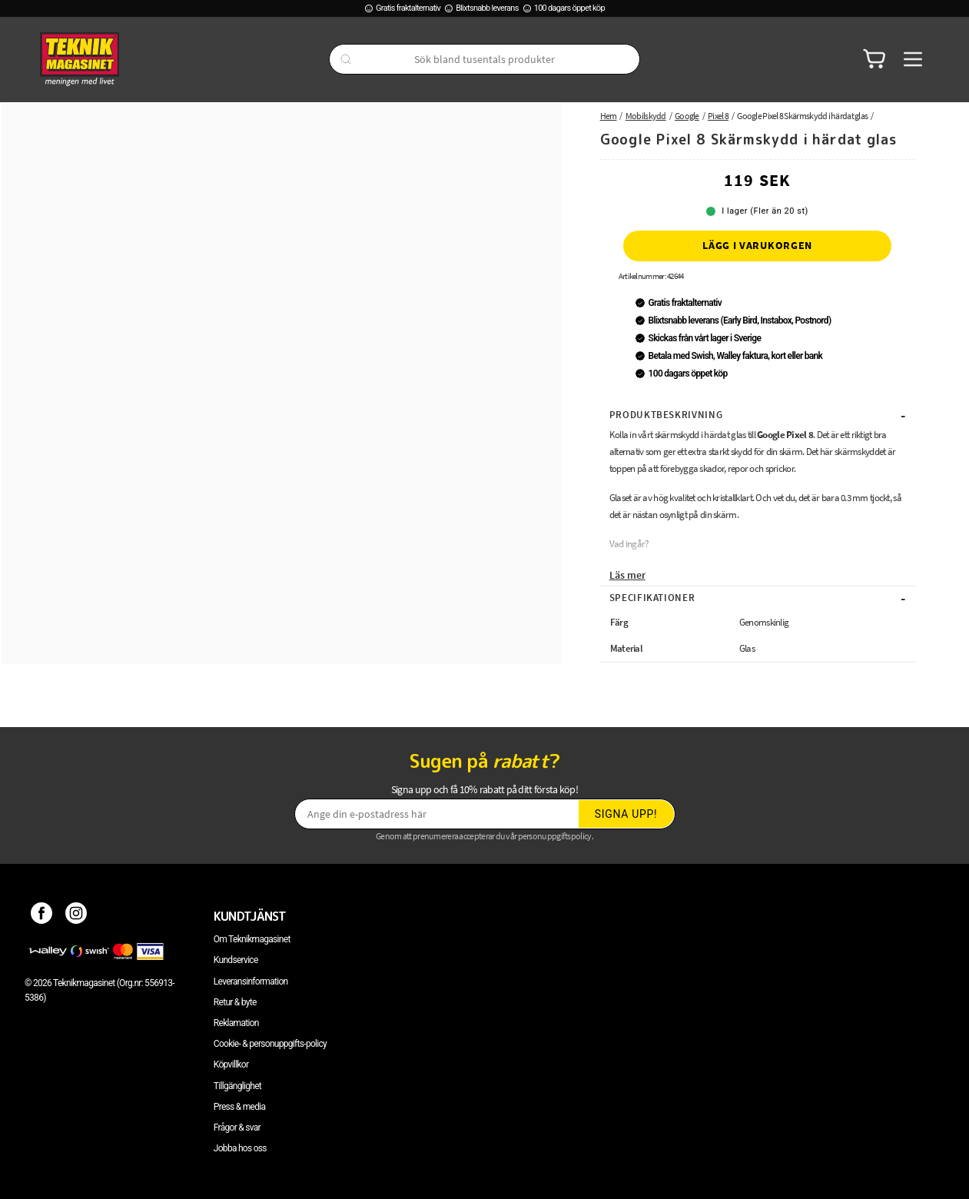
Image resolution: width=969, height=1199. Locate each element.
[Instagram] (76, 916)
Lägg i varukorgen (757, 245)
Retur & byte (235, 1002)
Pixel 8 (718, 115)
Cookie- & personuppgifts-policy (270, 1043)
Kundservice (236, 960)
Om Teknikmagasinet (252, 939)
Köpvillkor (231, 1064)
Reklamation (236, 1023)
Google (687, 115)
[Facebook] (42, 916)
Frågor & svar (237, 1127)
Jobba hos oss (240, 1148)
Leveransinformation (251, 981)
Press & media (240, 1106)
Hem (608, 115)
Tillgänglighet (237, 1086)
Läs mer (627, 575)
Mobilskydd (646, 115)
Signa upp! (626, 814)
